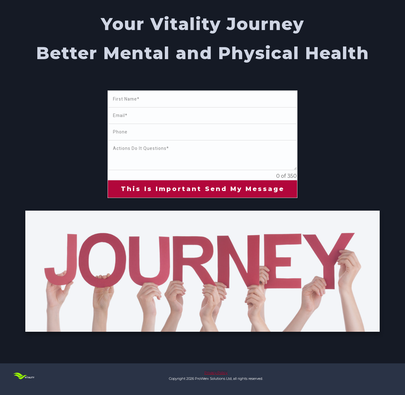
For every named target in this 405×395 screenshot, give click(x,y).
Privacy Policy (215, 372)
